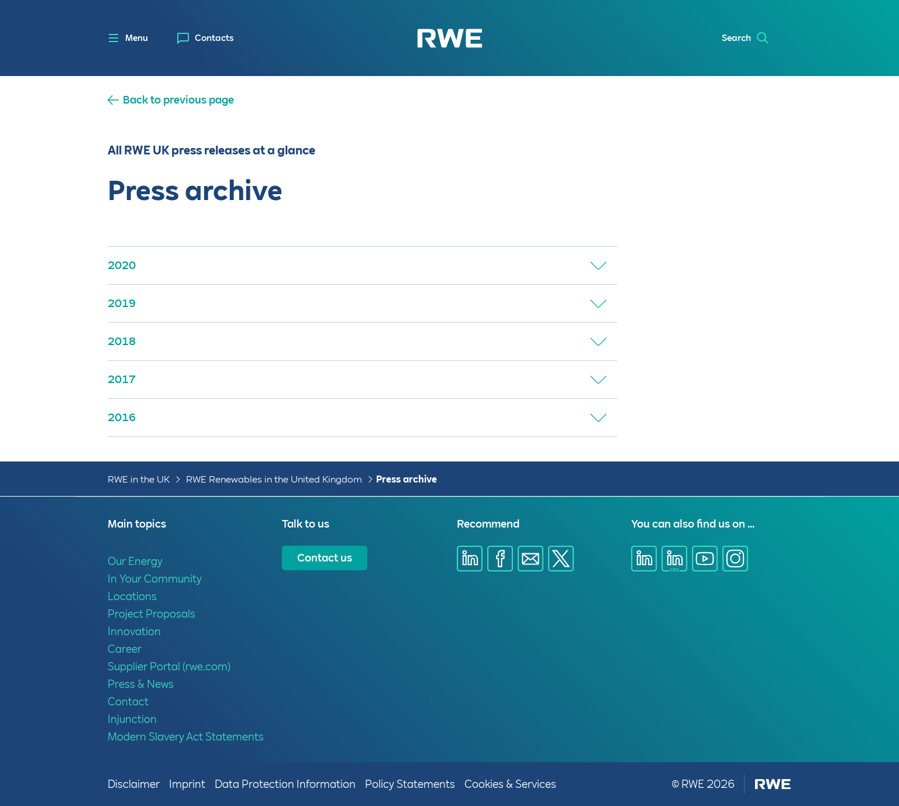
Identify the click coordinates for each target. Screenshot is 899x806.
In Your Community (155, 579)
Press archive (406, 479)
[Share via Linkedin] (470, 558)
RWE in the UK (139, 479)
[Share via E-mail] (530, 558)
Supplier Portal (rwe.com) (169, 666)
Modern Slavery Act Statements (186, 737)
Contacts (214, 38)
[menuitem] (205, 38)
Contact (128, 701)
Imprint (187, 784)
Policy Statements (410, 784)
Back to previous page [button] (178, 100)
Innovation (134, 631)
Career (125, 649)
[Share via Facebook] (500, 558)
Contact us (324, 558)
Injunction (132, 719)
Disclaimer (134, 784)
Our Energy (135, 561)
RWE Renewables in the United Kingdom (274, 479)
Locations (132, 596)
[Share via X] (561, 558)
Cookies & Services (510, 784)
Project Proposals (151, 614)
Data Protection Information (285, 784)
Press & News (141, 684)
